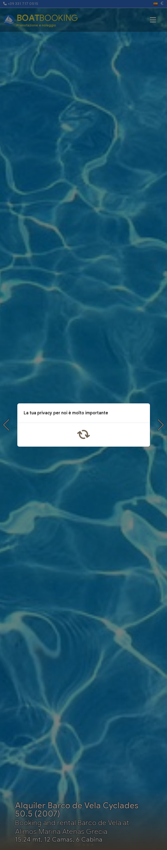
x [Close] (141, 414)
